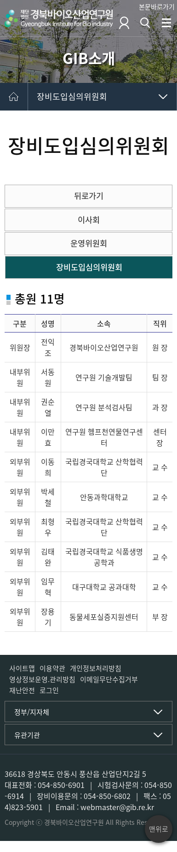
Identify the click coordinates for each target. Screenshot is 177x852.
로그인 (49, 690)
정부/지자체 (31, 712)
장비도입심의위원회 (72, 96)
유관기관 (27, 735)
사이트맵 (22, 668)
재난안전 (22, 690)
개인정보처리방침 (95, 668)
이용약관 (52, 668)
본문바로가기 (157, 6)
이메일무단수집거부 (109, 679)
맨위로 (158, 829)
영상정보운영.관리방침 (42, 679)
